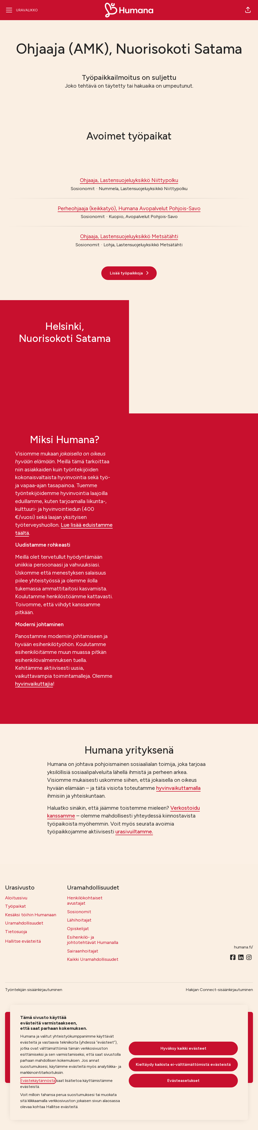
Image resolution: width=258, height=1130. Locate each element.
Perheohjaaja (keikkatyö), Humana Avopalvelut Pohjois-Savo (129, 208)
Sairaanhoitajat (82, 951)
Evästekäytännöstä (37, 1080)
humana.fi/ (243, 947)
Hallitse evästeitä (23, 941)
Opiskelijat (78, 928)
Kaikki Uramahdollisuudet (92, 959)
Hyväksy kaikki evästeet (183, 1048)
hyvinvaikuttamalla (178, 788)
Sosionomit (79, 911)
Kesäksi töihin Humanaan (30, 914)
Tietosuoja (16, 931)
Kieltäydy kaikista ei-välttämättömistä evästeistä (183, 1064)
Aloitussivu (16, 898)
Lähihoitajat (79, 920)
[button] (248, 10)
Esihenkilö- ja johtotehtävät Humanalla (92, 939)
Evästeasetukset (183, 1080)
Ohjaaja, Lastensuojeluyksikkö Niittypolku (129, 180)
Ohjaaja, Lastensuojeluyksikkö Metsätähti (129, 236)
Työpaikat (15, 906)
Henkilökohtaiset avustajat (85, 900)
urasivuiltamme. (134, 831)
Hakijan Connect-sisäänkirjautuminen (219, 989)
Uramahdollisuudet (24, 923)
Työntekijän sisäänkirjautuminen (33, 989)
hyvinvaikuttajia (34, 684)
